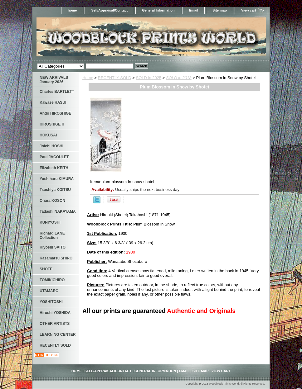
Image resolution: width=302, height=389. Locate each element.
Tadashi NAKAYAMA (58, 211)
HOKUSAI (48, 135)
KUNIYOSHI (50, 222)
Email (193, 10)
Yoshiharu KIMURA (57, 179)
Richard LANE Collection (52, 235)
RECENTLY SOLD (114, 77)
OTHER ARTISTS (55, 323)
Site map (219, 10)
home (72, 10)
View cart (248, 10)
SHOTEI (47, 269)
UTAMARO (49, 291)
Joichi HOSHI (51, 146)
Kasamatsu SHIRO (56, 258)
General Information (158, 10)
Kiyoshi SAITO (53, 247)
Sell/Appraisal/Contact (109, 10)
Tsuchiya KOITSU (55, 189)
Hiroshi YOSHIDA (55, 313)
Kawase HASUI (53, 102)
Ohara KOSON (52, 200)
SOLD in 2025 (149, 77)
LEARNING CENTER (58, 334)
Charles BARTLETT (57, 91)
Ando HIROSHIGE (55, 113)
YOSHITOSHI (51, 302)
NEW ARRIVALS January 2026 (54, 79)
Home (87, 77)
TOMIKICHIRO (52, 280)
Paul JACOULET (54, 157)
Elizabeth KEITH (54, 168)
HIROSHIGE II (52, 124)
